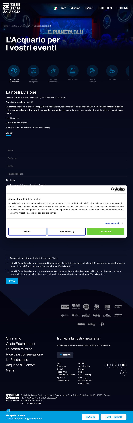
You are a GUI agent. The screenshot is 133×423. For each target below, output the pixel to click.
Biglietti (89, 8)
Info (63, 8)
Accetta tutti (105, 231)
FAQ (59, 363)
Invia (12, 281)
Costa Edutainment (20, 344)
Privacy (81, 369)
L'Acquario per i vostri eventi (39, 26)
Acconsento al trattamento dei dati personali (32, 258)
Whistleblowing (84, 375)
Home (5, 26)
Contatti (60, 369)
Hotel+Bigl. (105, 8)
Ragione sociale (15, 174)
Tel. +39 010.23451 (29, 398)
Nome (10, 150)
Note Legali (83, 378)
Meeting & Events (18, 26)
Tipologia (10, 180)
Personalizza (66, 231)
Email (10, 166)
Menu (122, 7)
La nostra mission (19, 349)
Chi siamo (13, 338)
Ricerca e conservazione (24, 354)
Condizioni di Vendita (66, 375)
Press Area (62, 372)
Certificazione (63, 380)
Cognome (12, 158)
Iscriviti (65, 355)
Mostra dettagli (112, 223)
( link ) (55, 258)
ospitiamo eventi (24, 107)
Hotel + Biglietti (113, 417)
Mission (75, 8)
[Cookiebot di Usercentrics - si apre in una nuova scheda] (113, 189)
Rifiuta (27, 231)
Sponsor (61, 378)
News (10, 370)
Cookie (81, 372)
